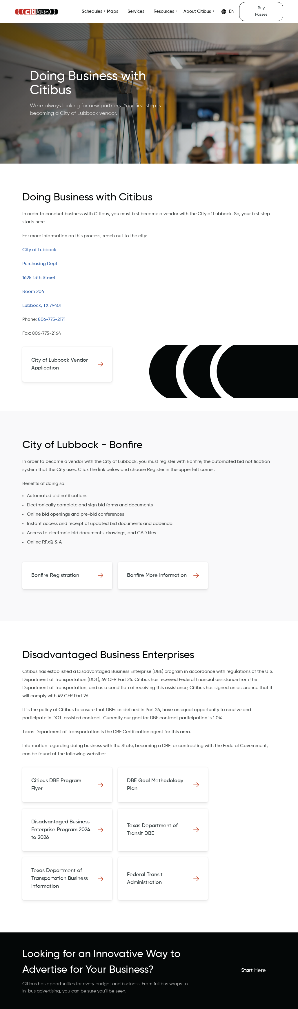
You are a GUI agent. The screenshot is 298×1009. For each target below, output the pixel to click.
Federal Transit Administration (145, 878)
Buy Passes (261, 11)
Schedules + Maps (100, 12)
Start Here (253, 970)
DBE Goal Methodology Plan (155, 784)
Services (136, 12)
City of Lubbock (39, 250)
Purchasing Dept (39, 264)
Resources (164, 12)
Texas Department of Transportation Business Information (59, 878)
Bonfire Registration (55, 575)
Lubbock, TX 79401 (41, 305)
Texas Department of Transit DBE (152, 829)
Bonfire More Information (157, 575)
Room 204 (33, 291)
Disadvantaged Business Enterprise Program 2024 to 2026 (60, 829)
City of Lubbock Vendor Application (59, 364)
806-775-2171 (52, 319)
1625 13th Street (38, 278)
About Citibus (197, 12)
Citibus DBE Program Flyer (56, 784)
